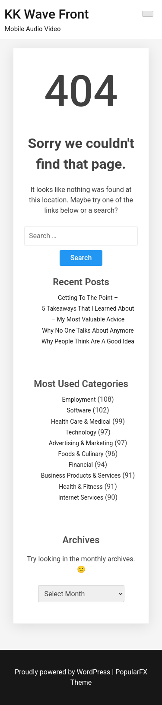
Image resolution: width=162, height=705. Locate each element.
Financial (81, 464)
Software (79, 410)
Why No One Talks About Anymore (88, 330)
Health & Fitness (81, 486)
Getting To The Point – (88, 297)
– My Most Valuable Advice (88, 319)
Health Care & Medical (81, 421)
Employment (78, 399)
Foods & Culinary (81, 453)
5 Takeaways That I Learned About (88, 308)
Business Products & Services (81, 475)
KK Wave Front (46, 14)
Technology (80, 432)
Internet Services (80, 497)
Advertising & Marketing (81, 443)
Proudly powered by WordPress (63, 672)
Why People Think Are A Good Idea (87, 341)
